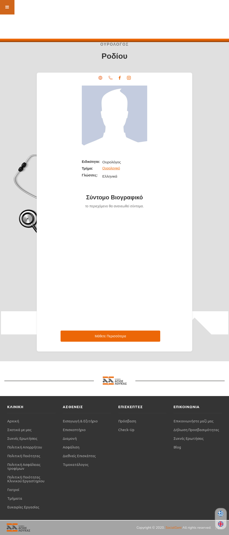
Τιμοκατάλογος (76, 465)
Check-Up (126, 430)
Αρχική (13, 421)
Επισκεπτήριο (74, 430)
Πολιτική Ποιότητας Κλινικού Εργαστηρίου (25, 479)
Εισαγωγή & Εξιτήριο (80, 421)
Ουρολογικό (111, 168)
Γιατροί (13, 490)
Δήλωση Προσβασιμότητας (196, 430)
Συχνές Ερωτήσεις (22, 438)
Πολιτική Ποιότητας (23, 456)
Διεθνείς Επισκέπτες (79, 456)
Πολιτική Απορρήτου (24, 447)
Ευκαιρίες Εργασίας (23, 507)
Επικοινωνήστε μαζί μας (193, 421)
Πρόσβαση (127, 421)
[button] (7, 7)
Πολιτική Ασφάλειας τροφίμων (24, 466)
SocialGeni (174, 527)
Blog (177, 447)
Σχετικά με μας (19, 430)
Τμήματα (14, 498)
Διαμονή (70, 438)
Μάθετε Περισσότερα (110, 336)
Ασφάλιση (71, 447)
